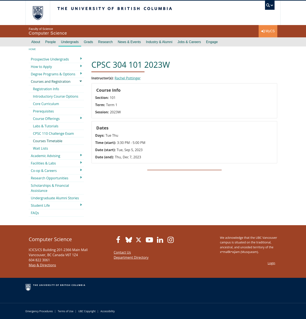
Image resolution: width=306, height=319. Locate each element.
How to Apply (41, 66)
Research (105, 42)
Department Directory (131, 257)
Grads (88, 42)
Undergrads (70, 42)
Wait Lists (40, 148)
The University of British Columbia (38, 13)
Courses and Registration (51, 81)
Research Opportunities (49, 178)
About (35, 42)
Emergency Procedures (39, 311)
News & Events (129, 42)
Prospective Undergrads (50, 59)
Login (271, 263)
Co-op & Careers (44, 170)
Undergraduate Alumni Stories (55, 198)
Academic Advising (45, 155)
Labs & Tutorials (45, 126)
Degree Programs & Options (53, 74)
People (50, 42)
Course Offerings (46, 118)
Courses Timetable (47, 141)
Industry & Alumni (159, 42)
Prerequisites (43, 111)
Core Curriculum (46, 103)
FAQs (35, 213)
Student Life (40, 205)
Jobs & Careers (189, 42)
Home (32, 49)
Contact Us (122, 252)
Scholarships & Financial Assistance (50, 188)
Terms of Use (66, 311)
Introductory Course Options (55, 96)
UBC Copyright (86, 311)
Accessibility (108, 311)
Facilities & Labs (43, 163)
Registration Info (46, 89)
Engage (212, 42)
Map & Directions (42, 265)
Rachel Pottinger (127, 78)
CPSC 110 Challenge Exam (53, 133)
